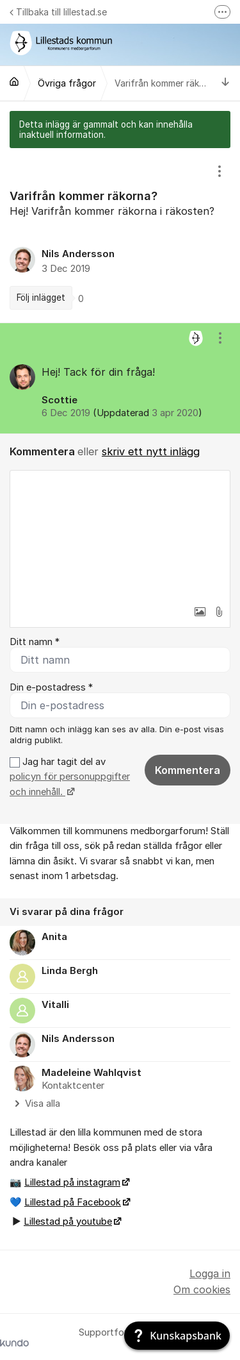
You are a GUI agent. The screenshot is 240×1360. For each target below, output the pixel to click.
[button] (200, 612)
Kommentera (187, 770)
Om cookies (201, 1289)
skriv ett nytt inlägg (151, 451)
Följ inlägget (41, 297)
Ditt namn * (35, 642)
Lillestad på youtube (68, 1221)
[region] (120, 235)
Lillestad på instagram (72, 1182)
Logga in (209, 1273)
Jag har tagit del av (70, 777)
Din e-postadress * (51, 687)
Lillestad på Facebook (72, 1202)
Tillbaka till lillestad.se (58, 11)
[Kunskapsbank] (177, 1336)
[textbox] (120, 535)
